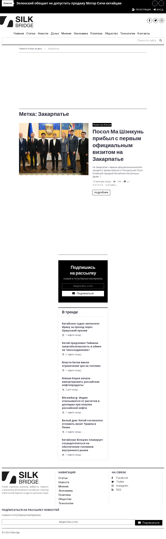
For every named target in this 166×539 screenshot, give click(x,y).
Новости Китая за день (30, 48)
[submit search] (160, 40)
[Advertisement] (83, 83)
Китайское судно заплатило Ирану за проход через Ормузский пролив (80, 327)
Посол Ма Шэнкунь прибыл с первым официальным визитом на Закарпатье (118, 145)
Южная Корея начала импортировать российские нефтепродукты (81, 382)
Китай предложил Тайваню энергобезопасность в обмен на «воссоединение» (81, 346)
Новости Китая (102, 124)
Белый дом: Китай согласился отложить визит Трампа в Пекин (82, 424)
